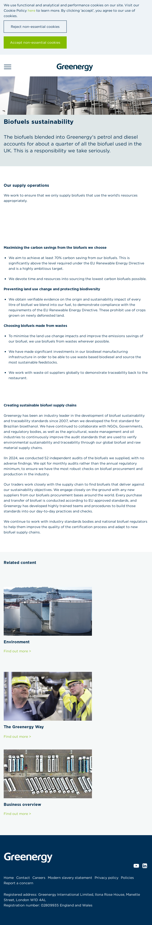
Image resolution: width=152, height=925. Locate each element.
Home (9, 877)
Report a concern (18, 883)
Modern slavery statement (70, 877)
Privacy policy (106, 877)
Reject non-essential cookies (35, 26)
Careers (38, 877)
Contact (23, 877)
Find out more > (17, 651)
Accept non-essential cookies (35, 42)
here (31, 10)
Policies (127, 877)
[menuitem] (10, 877)
